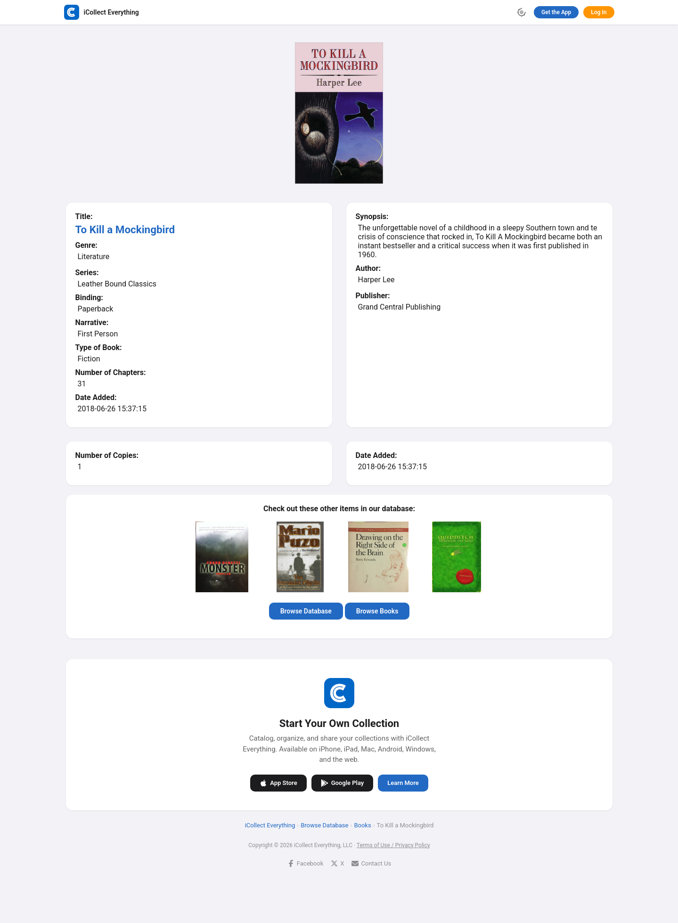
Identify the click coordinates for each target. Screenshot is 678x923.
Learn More (402, 782)
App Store (278, 782)
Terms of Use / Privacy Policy (393, 844)
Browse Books (377, 611)
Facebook (305, 862)
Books (362, 824)
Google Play (342, 782)
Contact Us (371, 862)
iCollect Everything (270, 824)
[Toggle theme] (521, 12)
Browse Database (305, 611)
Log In (598, 12)
